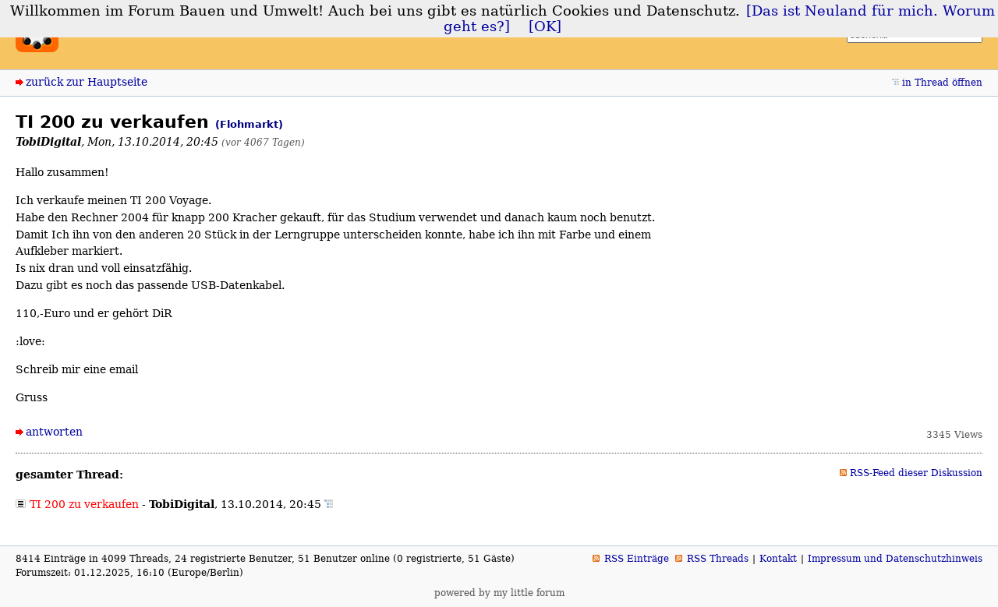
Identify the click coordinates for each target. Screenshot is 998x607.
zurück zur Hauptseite (86, 82)
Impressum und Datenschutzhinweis (895, 558)
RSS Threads (717, 558)
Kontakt (778, 558)
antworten (54, 431)
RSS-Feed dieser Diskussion (916, 473)
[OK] (545, 26)
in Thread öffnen (942, 82)
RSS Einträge (636, 558)
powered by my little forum (499, 593)
